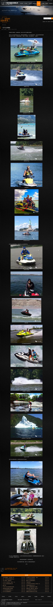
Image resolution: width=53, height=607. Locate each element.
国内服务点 (51, 3)
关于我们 (25, 3)
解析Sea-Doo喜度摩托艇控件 (30, 580)
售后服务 (43, 3)
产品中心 (30, 3)
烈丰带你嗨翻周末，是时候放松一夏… (9, 577)
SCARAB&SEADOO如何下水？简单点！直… (33, 583)
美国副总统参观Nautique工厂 (30, 585)
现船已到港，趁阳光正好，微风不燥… (32, 588)
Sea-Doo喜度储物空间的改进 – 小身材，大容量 (11, 568)
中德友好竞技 (28, 582)
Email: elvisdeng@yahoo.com (15, 605)
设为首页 (51, 0)
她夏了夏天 (4, 585)
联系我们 (47, 3)
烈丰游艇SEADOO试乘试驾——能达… (32, 577)
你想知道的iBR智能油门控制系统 (8, 588)
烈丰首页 (21, 3)
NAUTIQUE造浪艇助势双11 (7, 591)
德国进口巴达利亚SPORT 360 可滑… (32, 591)
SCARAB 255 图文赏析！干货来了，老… (9, 582)
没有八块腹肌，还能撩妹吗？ (7, 580)
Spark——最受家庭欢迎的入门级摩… (32, 586)
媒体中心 (34, 3)
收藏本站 (48, 0)
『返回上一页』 (2, 570)
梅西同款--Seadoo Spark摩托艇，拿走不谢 (10, 569)
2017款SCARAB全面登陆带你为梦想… (9, 586)
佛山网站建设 (5, 605)
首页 (46, 21)
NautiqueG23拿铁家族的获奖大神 (8, 583)
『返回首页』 (2, 571)
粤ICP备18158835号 (26, 599)
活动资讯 (38, 3)
